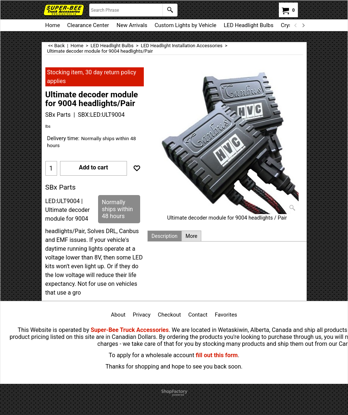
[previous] (296, 25)
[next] (303, 25)
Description (164, 236)
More (191, 236)
